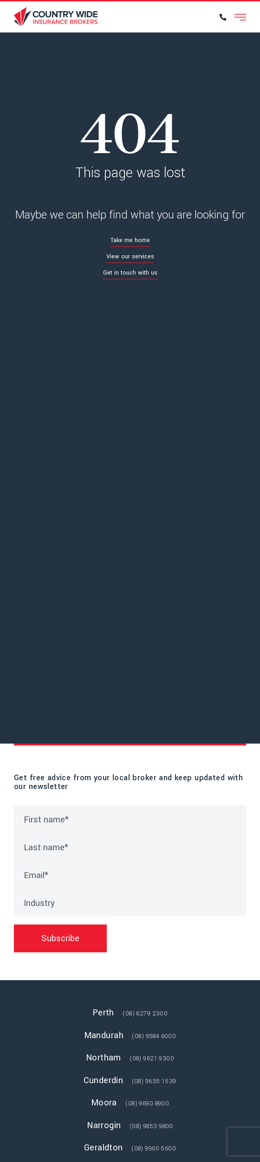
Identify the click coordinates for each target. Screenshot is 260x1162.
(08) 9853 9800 (151, 1126)
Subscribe (60, 938)
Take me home (130, 240)
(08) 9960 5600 (153, 1148)
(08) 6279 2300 (145, 1013)
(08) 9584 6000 (154, 1036)
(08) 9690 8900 (147, 1103)
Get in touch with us (130, 273)
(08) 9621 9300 (152, 1058)
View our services (130, 256)
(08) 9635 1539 (154, 1081)
